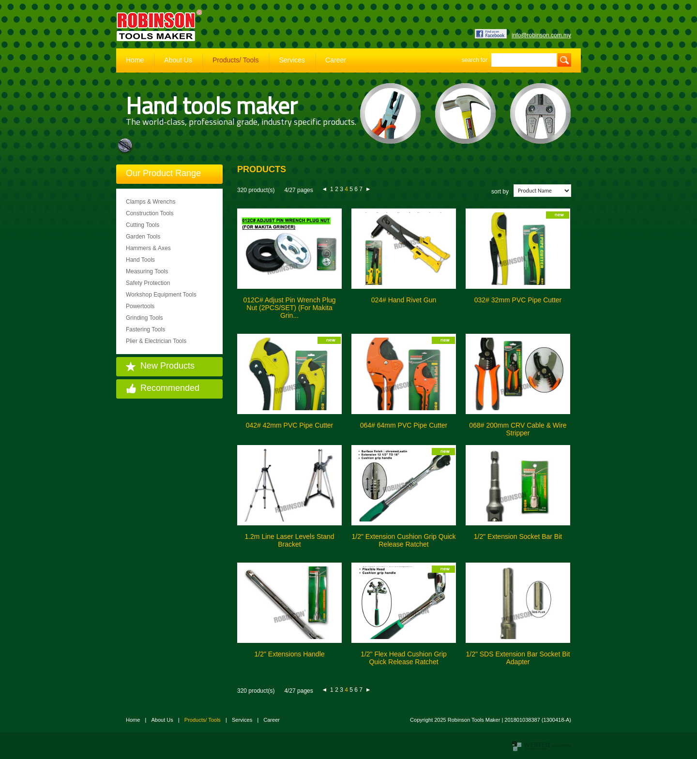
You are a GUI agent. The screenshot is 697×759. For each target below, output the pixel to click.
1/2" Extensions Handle (289, 654)
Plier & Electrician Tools (156, 341)
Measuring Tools (147, 271)
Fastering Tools (145, 329)
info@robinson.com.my (541, 35)
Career (335, 60)
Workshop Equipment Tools (161, 294)
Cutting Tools (142, 225)
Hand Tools (140, 259)
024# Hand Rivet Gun (404, 300)
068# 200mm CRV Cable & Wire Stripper (517, 429)
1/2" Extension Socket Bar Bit (518, 536)
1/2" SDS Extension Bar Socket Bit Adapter (518, 658)
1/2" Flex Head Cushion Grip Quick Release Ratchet (404, 658)
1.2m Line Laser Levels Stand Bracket (289, 540)
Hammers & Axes (148, 248)
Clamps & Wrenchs (150, 201)
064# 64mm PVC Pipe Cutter (404, 425)
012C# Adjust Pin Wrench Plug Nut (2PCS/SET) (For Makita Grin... (289, 307)
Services (292, 60)
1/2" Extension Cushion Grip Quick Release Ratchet (403, 540)
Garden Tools (143, 236)
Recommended (169, 388)
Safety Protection (148, 283)
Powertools (140, 306)
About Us (178, 60)
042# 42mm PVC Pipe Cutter (289, 425)
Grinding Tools (144, 317)
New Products (167, 366)
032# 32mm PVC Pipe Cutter (518, 300)
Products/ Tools (235, 60)
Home (135, 60)
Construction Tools (150, 213)
